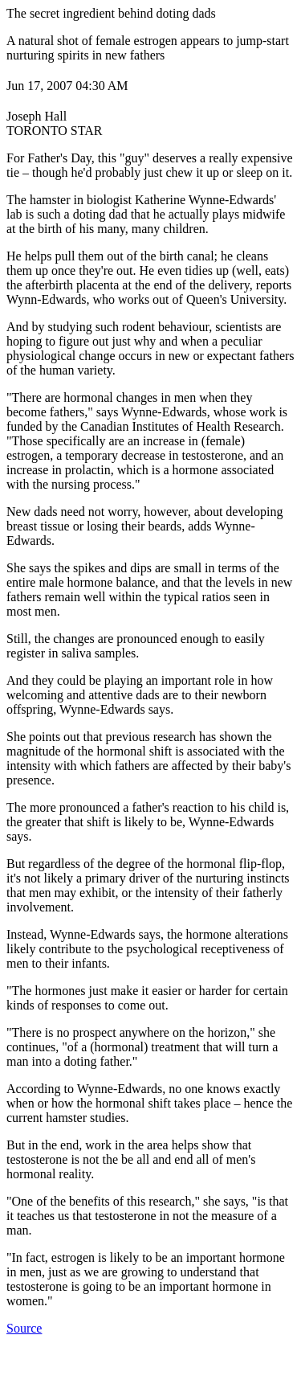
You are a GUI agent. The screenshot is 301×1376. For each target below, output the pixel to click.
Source (24, 1328)
